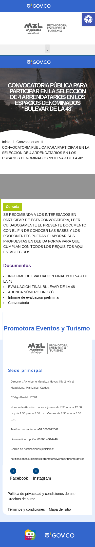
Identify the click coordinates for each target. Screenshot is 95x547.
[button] (88, 19)
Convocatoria (18, 303)
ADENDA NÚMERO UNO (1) (31, 292)
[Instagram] (36, 471)
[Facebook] (13, 471)
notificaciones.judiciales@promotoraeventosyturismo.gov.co (47, 458)
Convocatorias (27, 142)
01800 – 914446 (47, 439)
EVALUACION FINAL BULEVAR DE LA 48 (41, 287)
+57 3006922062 (48, 429)
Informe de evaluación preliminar (34, 297)
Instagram (42, 478)
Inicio (6, 142)
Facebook (19, 478)
